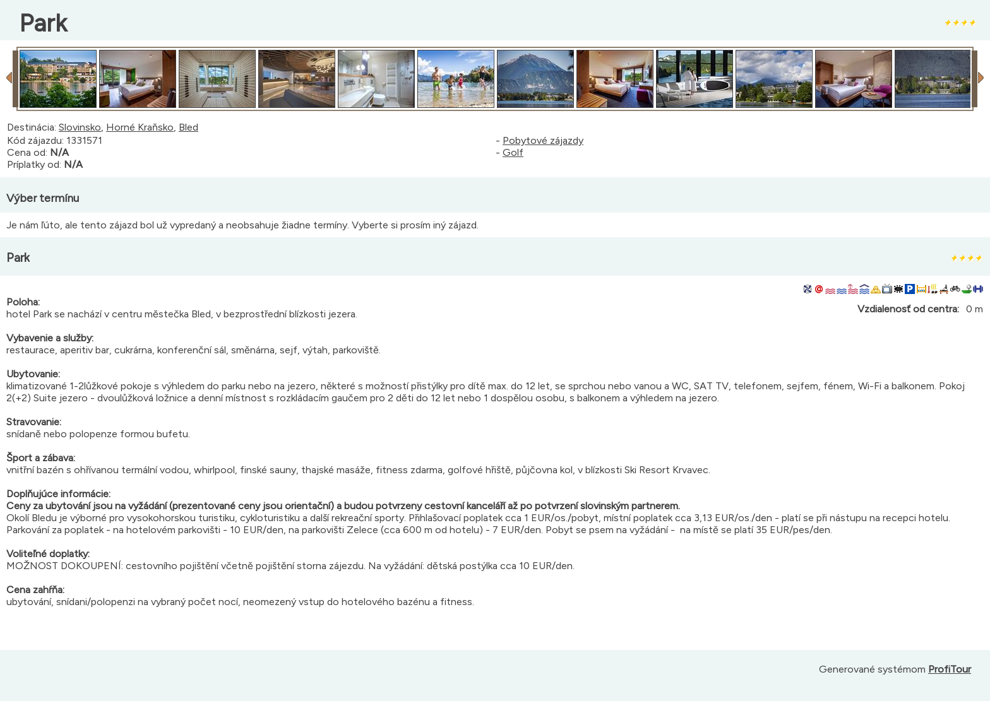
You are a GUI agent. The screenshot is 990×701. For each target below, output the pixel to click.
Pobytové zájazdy (543, 140)
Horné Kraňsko (140, 127)
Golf (513, 152)
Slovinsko (80, 127)
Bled (188, 127)
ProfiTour (949, 669)
